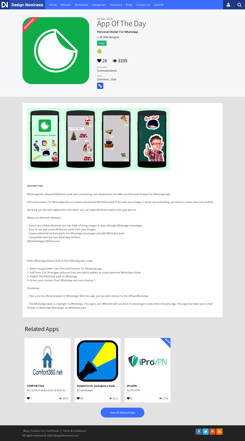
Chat (113, 79)
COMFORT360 (35, 386)
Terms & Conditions (74, 431)
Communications (107, 70)
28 (102, 59)
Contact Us (143, 5)
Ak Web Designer (109, 37)
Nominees (81, 5)
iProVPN (132, 386)
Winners (66, 5)
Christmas (103, 79)
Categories (99, 5)
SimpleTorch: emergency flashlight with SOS (105, 386)
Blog (129, 5)
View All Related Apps (122, 412)
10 (80, 398)
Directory (116, 5)
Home (53, 5)
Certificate (53, 431)
